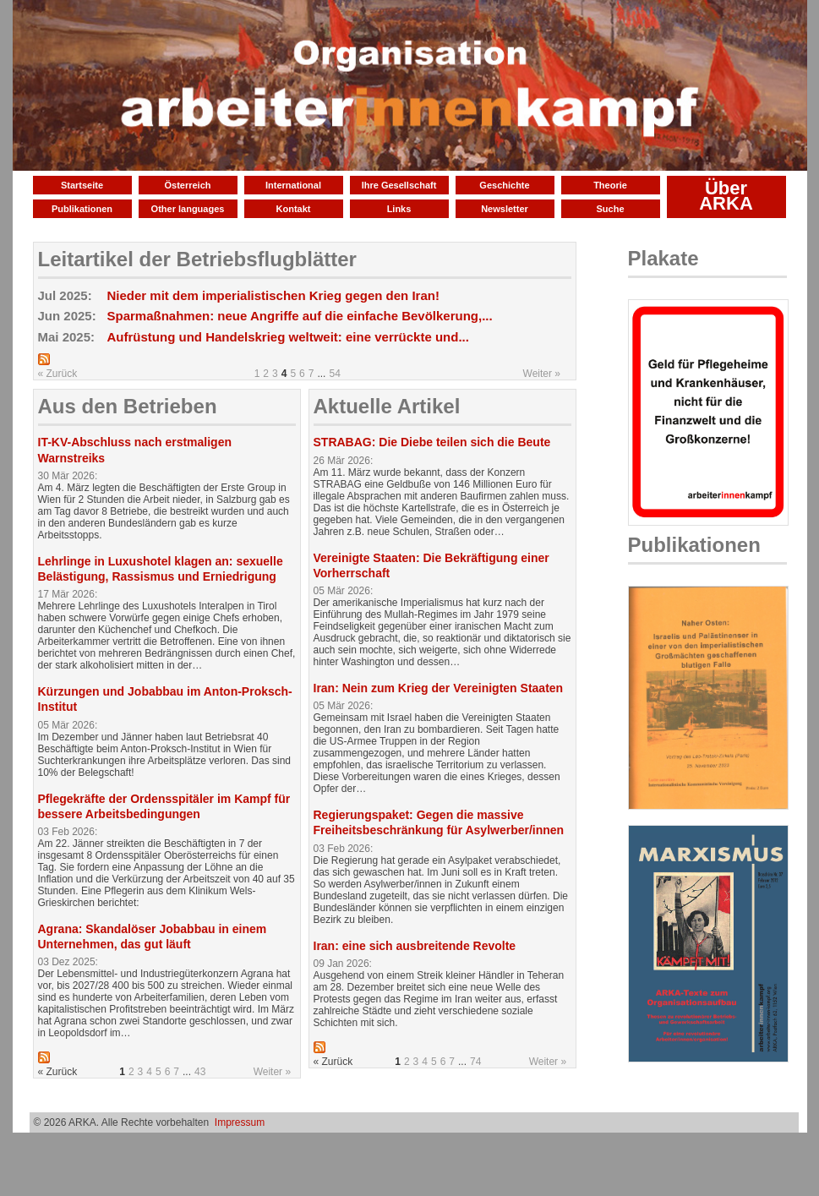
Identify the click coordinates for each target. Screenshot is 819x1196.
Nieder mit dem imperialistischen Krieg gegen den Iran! (273, 295)
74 (475, 1062)
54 (334, 374)
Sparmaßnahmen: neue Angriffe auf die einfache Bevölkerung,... (300, 316)
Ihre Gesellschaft (399, 185)
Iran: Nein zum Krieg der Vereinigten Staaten (439, 688)
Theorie (610, 185)
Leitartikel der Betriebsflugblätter (197, 259)
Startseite (82, 185)
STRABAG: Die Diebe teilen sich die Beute (432, 442)
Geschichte (504, 185)
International (293, 185)
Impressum (240, 1122)
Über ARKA (726, 195)
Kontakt (293, 209)
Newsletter (504, 209)
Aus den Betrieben (127, 406)
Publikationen (82, 209)
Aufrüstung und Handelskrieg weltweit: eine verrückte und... (288, 337)
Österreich (187, 185)
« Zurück (58, 374)
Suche (610, 209)
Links (399, 209)
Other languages (188, 209)
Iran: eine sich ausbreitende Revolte (415, 946)
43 (199, 1072)
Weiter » (541, 374)
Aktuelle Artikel (387, 406)
